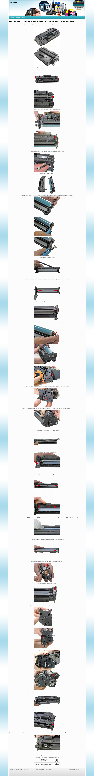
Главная (12, 17)
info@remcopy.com (39, 771)
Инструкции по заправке (20, 17)
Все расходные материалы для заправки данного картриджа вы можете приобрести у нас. (47, 25)
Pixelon (78, 769)
